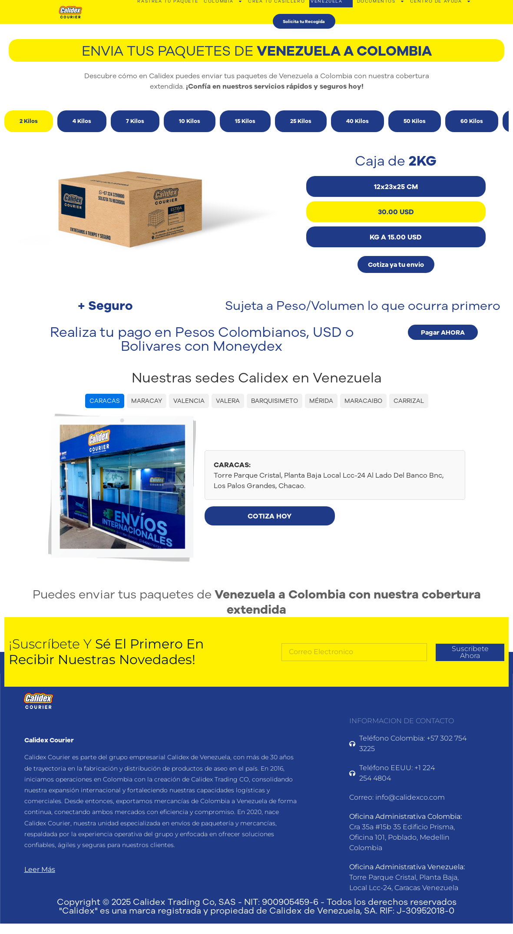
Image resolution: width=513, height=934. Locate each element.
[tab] (28, 121)
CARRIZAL (409, 400)
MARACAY (146, 400)
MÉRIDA (321, 400)
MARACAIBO (363, 400)
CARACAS (104, 400)
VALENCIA (189, 400)
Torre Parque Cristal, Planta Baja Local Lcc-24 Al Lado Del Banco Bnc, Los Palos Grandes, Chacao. (328, 475)
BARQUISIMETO (274, 400)
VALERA (228, 400)
